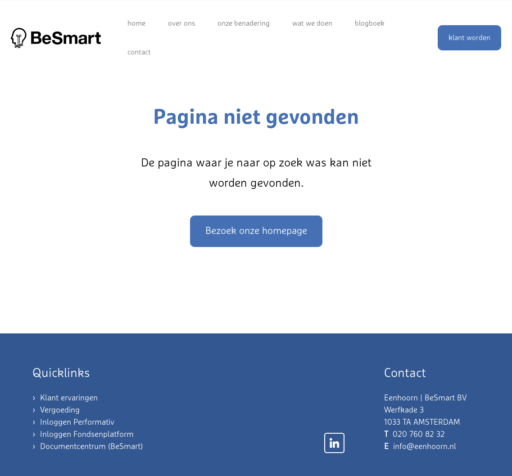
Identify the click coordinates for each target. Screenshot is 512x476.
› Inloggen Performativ (73, 422)
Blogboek (370, 23)
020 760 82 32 (419, 435)
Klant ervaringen (69, 398)
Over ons (181, 23)
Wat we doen (312, 23)
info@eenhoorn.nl (424, 447)
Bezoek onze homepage (256, 231)
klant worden (469, 37)
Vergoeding (60, 410)
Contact (139, 52)
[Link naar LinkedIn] (334, 443)
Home (136, 23)
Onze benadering (243, 23)
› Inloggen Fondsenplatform (83, 435)
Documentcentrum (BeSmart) (91, 447)
